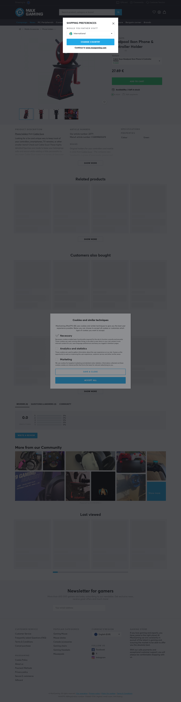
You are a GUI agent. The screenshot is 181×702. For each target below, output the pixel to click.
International (77, 33)
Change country (90, 42)
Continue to (90, 48)
